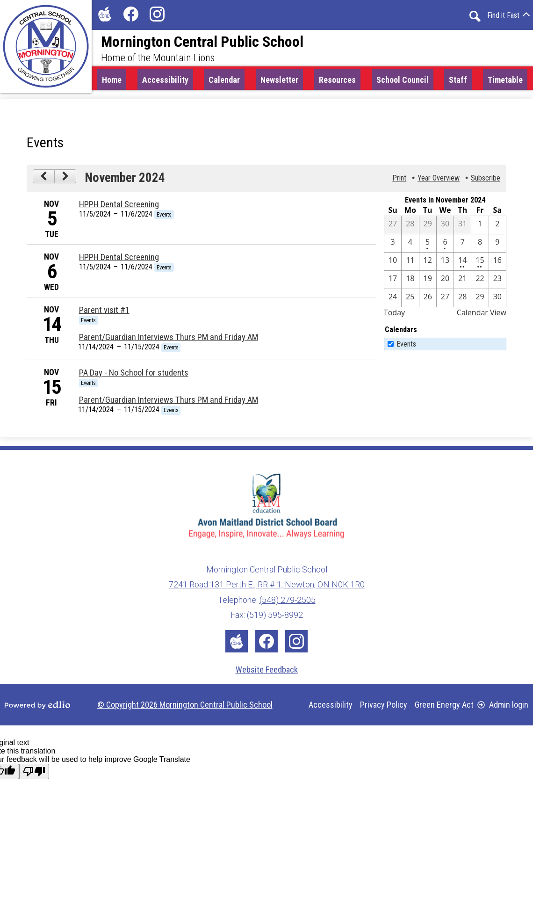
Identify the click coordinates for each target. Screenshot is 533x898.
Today (394, 315)
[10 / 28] (410, 227)
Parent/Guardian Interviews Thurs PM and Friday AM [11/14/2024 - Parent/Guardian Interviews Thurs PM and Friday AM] (168, 340)
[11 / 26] (428, 300)
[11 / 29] (480, 300)
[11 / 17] (393, 282)
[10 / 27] (393, 227)
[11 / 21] (462, 282)
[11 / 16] (497, 263)
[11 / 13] (445, 263)
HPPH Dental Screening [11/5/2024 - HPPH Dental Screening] (119, 207)
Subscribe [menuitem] (485, 180)
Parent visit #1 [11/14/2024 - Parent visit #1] (104, 312)
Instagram (157, 16)
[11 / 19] (428, 282)
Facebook (131, 16)
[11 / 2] (497, 227)
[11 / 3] (393, 245)
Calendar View (481, 315)
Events (406, 346)
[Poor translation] (34, 771)
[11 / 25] (410, 300)
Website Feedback (267, 669)
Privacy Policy (383, 705)
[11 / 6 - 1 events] (445, 245)
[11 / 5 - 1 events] (428, 245)
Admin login (502, 705)
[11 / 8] (480, 245)
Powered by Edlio (37, 705)
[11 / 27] (445, 300)
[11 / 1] (480, 227)
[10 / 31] (462, 227)
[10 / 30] (445, 227)
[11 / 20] (445, 282)
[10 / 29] (428, 227)
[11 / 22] (480, 282)
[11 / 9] (497, 245)
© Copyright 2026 (185, 705)
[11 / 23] (497, 282)
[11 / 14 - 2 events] (462, 263)
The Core (103, 16)
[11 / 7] (462, 245)
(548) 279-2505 (287, 600)
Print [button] (399, 180)
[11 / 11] (410, 263)
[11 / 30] (497, 300)
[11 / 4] (410, 245)
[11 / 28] (462, 300)
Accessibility (331, 705)
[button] (224, 81)
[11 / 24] (393, 300)
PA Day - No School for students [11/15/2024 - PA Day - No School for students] (133, 375)
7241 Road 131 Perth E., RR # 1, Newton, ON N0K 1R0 (267, 584)
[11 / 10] (393, 263)
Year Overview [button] (439, 180)
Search (475, 16)
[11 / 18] (410, 282)
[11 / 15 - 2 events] (480, 263)
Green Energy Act (444, 705)
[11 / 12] (428, 263)
